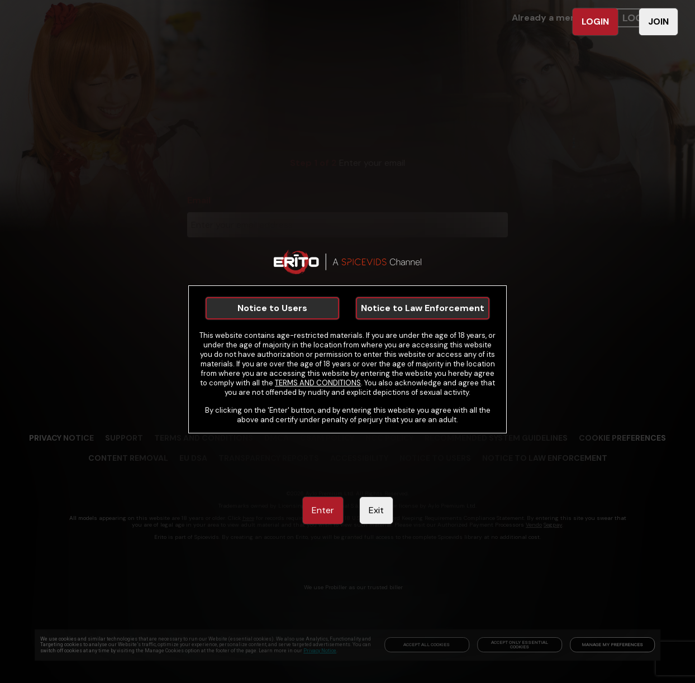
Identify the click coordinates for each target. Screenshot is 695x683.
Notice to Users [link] (272, 308)
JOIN (658, 21)
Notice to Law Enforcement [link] (422, 308)
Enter (323, 510)
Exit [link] (376, 510)
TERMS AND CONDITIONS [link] (318, 383)
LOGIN (595, 21)
